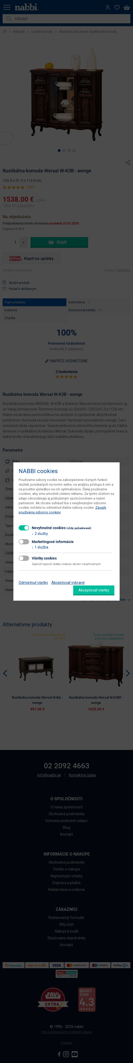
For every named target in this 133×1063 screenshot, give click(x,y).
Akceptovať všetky (93, 590)
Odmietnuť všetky (33, 582)
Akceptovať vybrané (68, 582)
